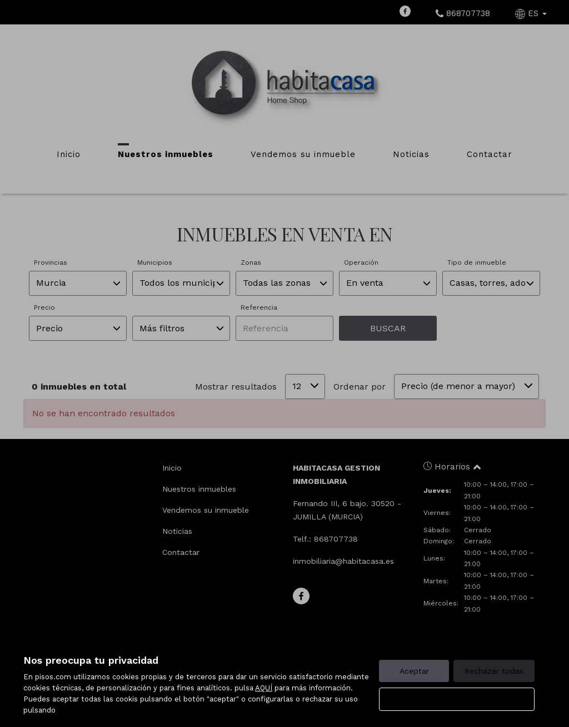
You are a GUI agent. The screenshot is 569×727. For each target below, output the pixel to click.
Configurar (457, 699)
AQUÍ (263, 688)
